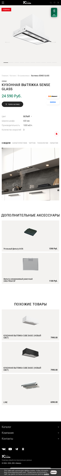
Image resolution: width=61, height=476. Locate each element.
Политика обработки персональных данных (17, 460)
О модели (6, 143)
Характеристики (19, 143)
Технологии (42, 143)
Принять (53, 472)
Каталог (13, 76)
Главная (5, 76)
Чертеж (32, 143)
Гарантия (54, 143)
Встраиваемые (24, 76)
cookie (46, 474)
